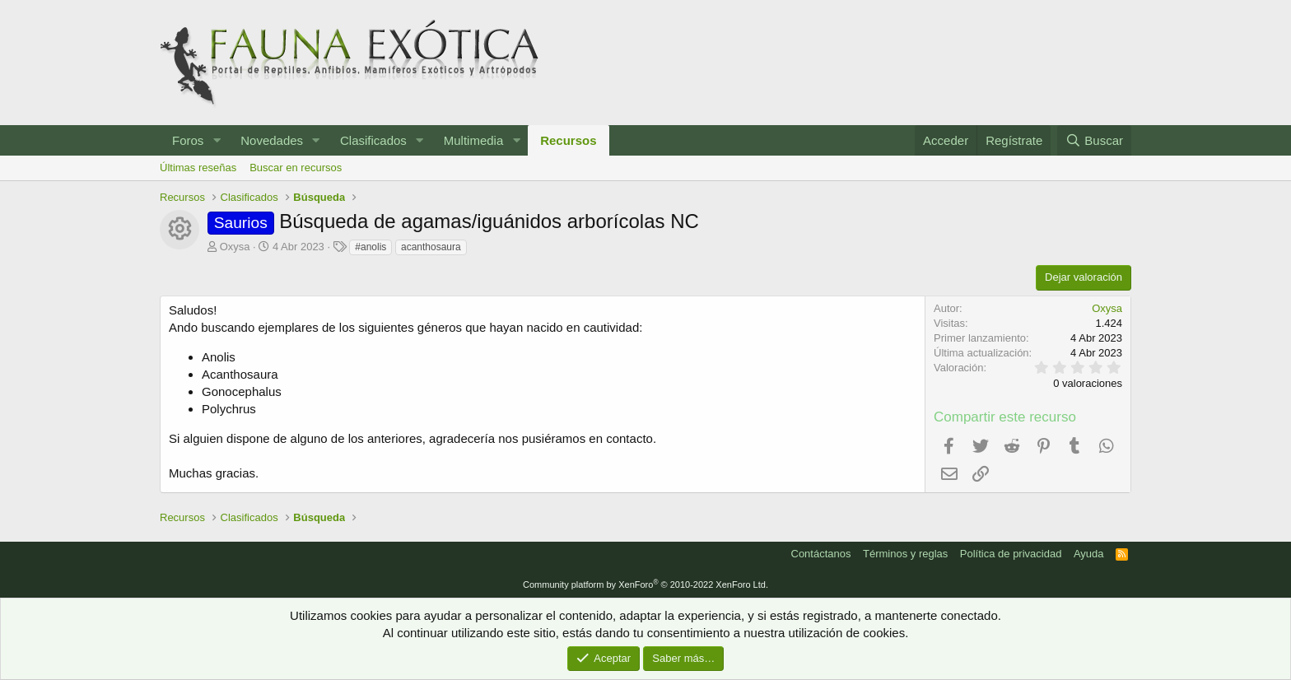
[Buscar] (1094, 140)
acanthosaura (431, 247)
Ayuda (1089, 553)
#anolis (370, 247)
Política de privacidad (1011, 553)
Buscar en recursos (295, 167)
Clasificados (373, 140)
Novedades (271, 140)
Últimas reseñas (198, 167)
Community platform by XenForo (645, 584)
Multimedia (474, 140)
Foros (187, 140)
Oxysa (235, 246)
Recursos (568, 140)
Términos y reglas (905, 553)
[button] (216, 140)
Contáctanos (821, 553)
